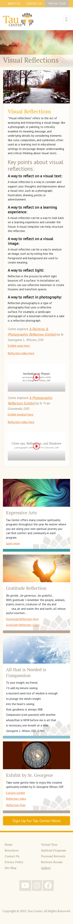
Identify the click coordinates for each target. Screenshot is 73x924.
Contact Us (34, 3)
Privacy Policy (14, 862)
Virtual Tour (57, 3)
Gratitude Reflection (22, 625)
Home (8, 844)
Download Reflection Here (22, 619)
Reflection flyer (16, 805)
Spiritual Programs (53, 850)
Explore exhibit (15, 793)
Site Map (10, 868)
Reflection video (16, 799)
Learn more (13, 543)
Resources (11, 850)
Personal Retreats (53, 856)
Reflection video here (21, 353)
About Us (14, 3)
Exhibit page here (19, 345)
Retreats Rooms (51, 862)
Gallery (46, 868)
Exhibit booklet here (20, 414)
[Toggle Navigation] (66, 19)
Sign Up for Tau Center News (36, 820)
